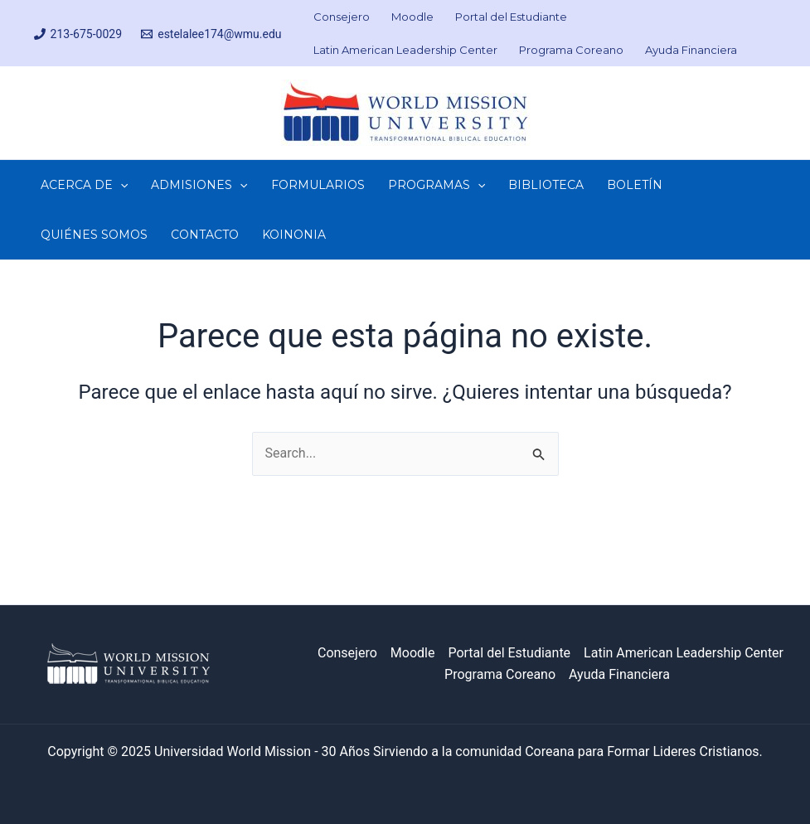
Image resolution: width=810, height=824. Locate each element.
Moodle (412, 653)
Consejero (347, 653)
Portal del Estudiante (509, 653)
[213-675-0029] (78, 34)
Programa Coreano (499, 674)
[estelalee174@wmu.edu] (212, 34)
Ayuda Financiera (619, 674)
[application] (120, 185)
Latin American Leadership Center (683, 653)
